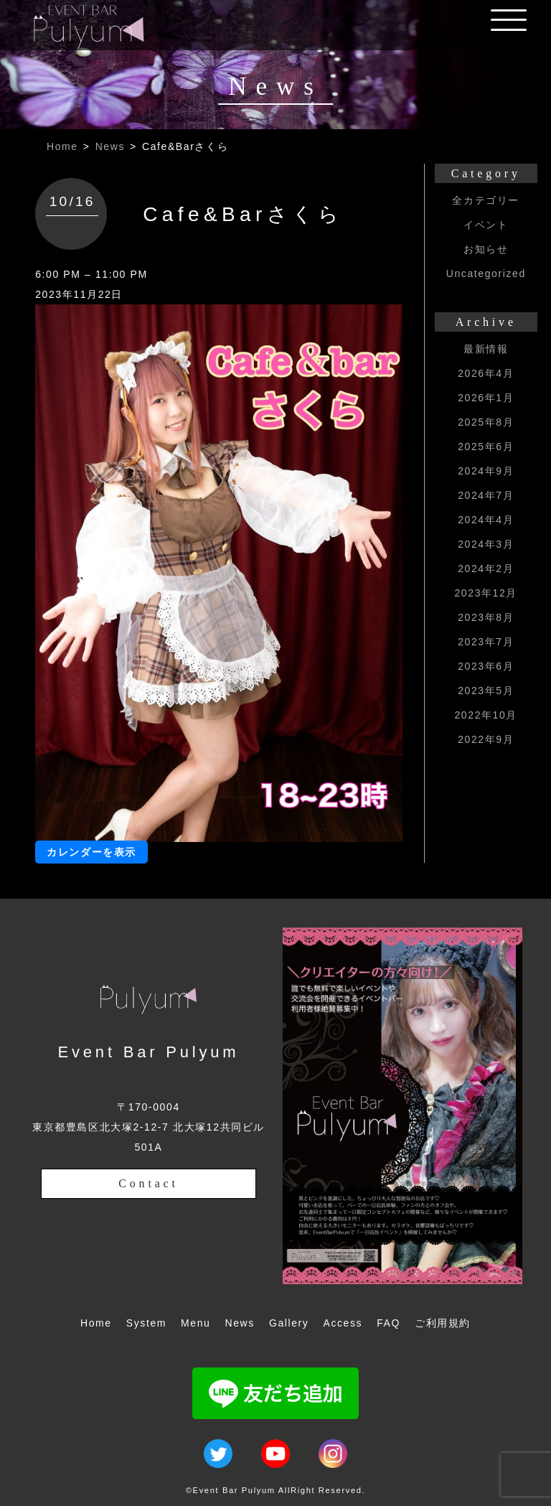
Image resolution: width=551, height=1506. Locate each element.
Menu (195, 1323)
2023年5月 (486, 690)
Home (62, 146)
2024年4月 (486, 519)
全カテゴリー (485, 200)
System (146, 1323)
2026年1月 (486, 397)
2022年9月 (486, 739)
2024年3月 (486, 544)
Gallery (289, 1323)
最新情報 (485, 349)
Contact (148, 1183)
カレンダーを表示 (91, 852)
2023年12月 (485, 593)
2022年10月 (485, 715)
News (110, 146)
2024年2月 (486, 568)
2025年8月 (486, 422)
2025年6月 (486, 446)
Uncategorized (486, 273)
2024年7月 (486, 495)
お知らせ (485, 249)
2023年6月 (486, 666)
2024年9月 (486, 471)
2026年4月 (486, 373)
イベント (485, 224)
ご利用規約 (443, 1323)
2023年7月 (486, 641)
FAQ (388, 1323)
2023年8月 (486, 617)
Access (342, 1323)
